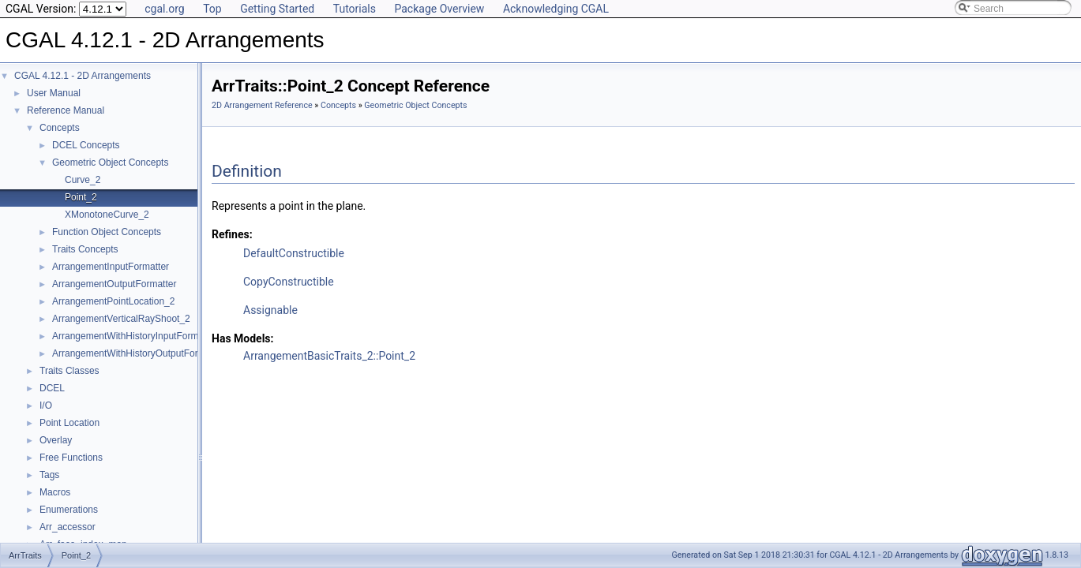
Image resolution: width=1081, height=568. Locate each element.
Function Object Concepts (106, 231)
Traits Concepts (85, 249)
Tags (49, 474)
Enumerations (68, 509)
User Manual (54, 93)
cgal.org (164, 8)
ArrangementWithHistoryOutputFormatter (138, 353)
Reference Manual (65, 110)
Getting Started (277, 8)
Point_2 (81, 197)
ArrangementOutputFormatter (114, 284)
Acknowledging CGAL (556, 8)
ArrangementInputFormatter (110, 266)
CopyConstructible (288, 281)
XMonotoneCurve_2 (107, 214)
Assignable (270, 310)
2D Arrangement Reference (262, 105)
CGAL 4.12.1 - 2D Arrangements (82, 75)
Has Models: (243, 338)
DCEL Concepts (86, 145)
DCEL (52, 388)
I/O (45, 405)
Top (212, 8)
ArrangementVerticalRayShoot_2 (121, 318)
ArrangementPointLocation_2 (113, 301)
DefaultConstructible (293, 253)
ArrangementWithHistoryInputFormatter (134, 336)
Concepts (59, 127)
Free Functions (71, 457)
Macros (54, 492)
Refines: (232, 234)
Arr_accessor (67, 526)
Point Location (69, 422)
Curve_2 (82, 179)
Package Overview (439, 8)
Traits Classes (69, 370)
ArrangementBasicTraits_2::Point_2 (329, 355)
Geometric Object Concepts (110, 162)
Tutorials (354, 8)
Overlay (55, 440)
